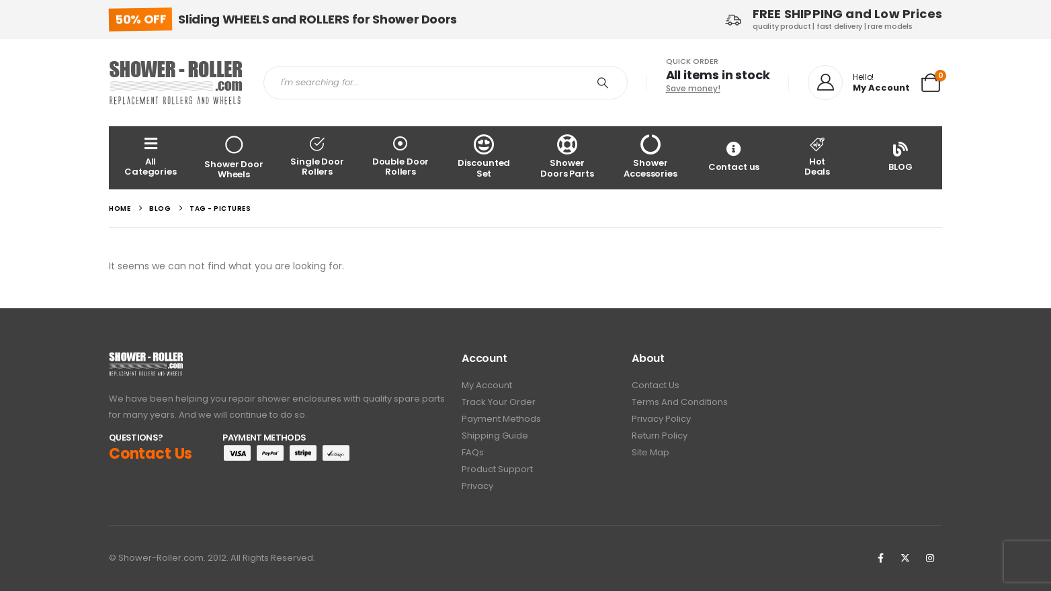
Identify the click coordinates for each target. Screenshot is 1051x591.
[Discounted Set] (484, 157)
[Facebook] (880, 559)
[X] (905, 559)
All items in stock (718, 74)
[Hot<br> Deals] (817, 157)
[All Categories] (151, 157)
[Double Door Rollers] (401, 157)
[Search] (603, 82)
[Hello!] (859, 83)
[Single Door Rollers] (317, 157)
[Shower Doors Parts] (567, 157)
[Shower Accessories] (650, 157)
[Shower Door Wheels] (234, 157)
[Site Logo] (176, 82)
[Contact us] (733, 157)
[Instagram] (930, 559)
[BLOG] (900, 157)
